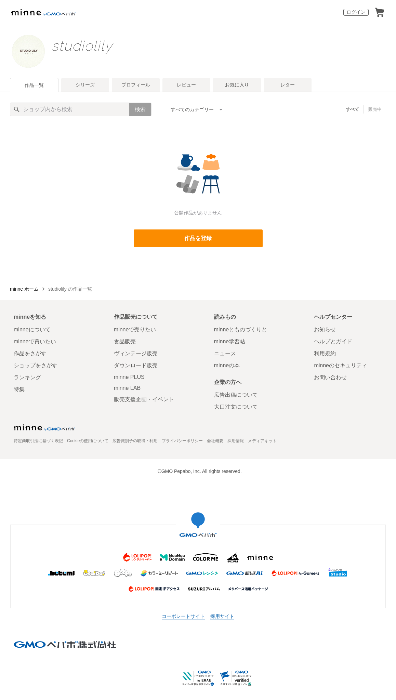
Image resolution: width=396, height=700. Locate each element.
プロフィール (135, 85)
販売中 (375, 109)
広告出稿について (236, 395)
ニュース (225, 353)
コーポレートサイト (183, 616)
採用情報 (235, 440)
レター (287, 85)
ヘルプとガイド (333, 341)
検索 (140, 109)
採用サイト (222, 616)
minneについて (32, 329)
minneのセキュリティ (340, 365)
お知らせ (325, 329)
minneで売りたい (135, 329)
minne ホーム (24, 289)
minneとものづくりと (240, 329)
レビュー (186, 85)
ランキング (27, 377)
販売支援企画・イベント (144, 399)
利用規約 (325, 353)
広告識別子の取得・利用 (135, 440)
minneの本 (227, 365)
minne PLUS (129, 377)
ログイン (356, 12)
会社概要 (215, 440)
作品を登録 (198, 238)
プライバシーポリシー (182, 440)
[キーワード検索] (69, 109)
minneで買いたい (35, 341)
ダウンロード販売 (136, 365)
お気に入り (237, 85)
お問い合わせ (330, 377)
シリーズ (85, 85)
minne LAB (127, 388)
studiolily (82, 46)
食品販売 (125, 341)
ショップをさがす (35, 365)
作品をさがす (30, 353)
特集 (19, 389)
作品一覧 (34, 85)
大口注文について (236, 407)
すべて (352, 109)
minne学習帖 (230, 341)
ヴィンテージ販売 (136, 353)
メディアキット (262, 440)
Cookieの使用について (87, 440)
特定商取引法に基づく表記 (38, 440)
